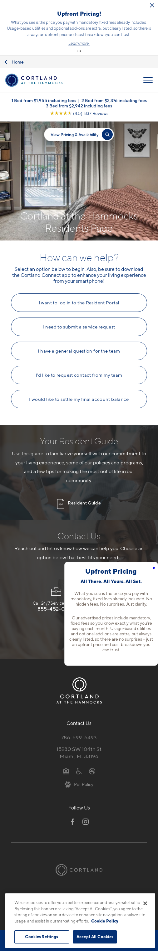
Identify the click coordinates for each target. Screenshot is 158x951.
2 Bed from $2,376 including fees (114, 100)
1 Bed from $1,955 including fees (44, 100)
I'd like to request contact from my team (79, 375)
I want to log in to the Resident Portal (79, 303)
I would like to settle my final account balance (79, 399)
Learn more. (79, 43)
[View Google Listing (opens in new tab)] (79, 113)
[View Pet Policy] (79, 784)
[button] (77, 51)
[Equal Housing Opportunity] (66, 771)
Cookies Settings (41, 936)
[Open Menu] (148, 80)
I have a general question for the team (79, 351)
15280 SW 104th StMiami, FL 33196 (79, 752)
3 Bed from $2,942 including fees (79, 105)
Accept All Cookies (95, 936)
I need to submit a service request (79, 327)
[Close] (145, 903)
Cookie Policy (104, 920)
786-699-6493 (79, 737)
